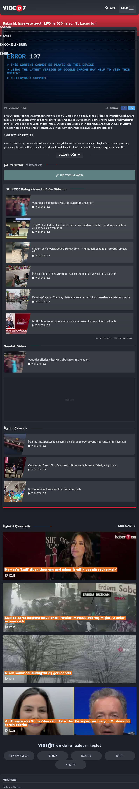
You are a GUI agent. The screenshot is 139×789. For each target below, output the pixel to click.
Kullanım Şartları (12, 740)
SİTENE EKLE (104, 337)
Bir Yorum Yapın (69, 174)
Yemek (70, 718)
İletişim (7, 756)
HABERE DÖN (123, 337)
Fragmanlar (24, 707)
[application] (69, 66)
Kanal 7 (25, 780)
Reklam (7, 748)
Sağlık (84, 707)
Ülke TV (67, 780)
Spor (114, 707)
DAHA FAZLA (126, 525)
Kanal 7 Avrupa (54, 780)
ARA (111, 8)
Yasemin (109, 780)
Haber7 (87, 780)
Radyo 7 (40, 780)
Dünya (54, 707)
